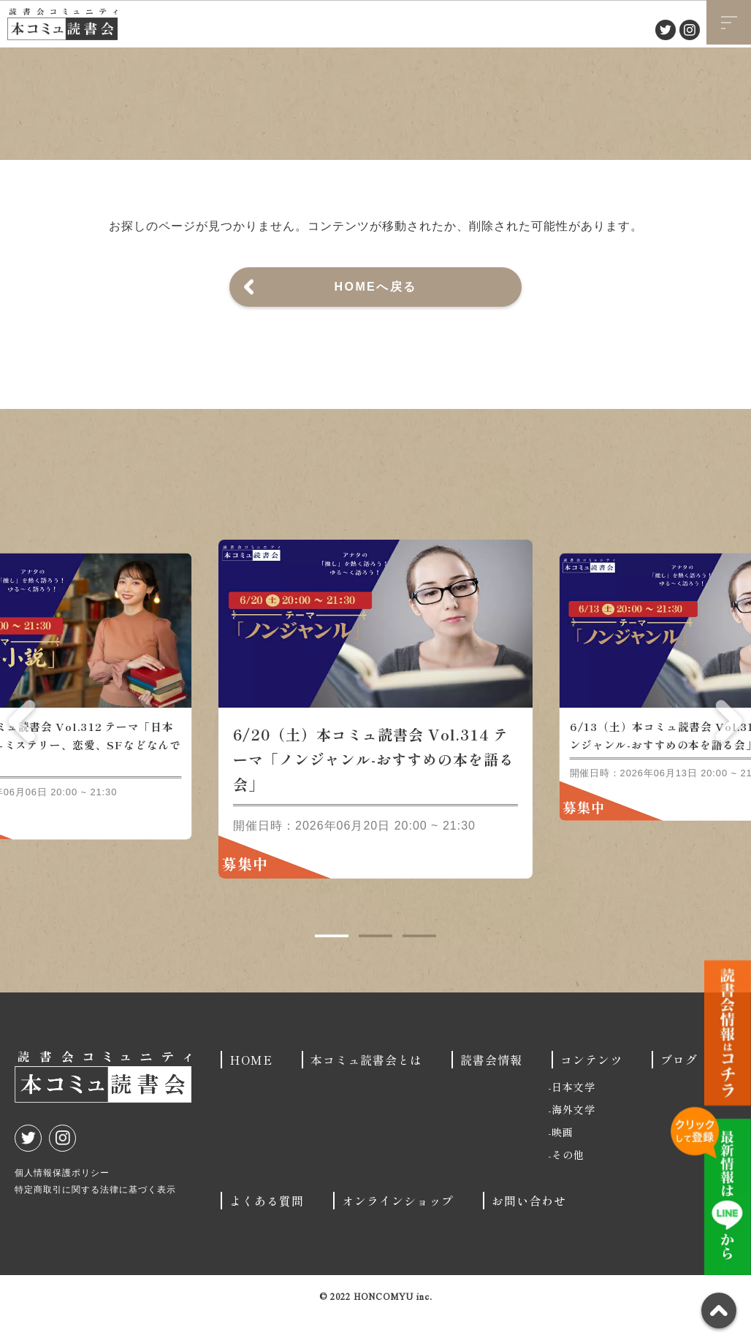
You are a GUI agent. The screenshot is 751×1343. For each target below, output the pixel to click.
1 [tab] (331, 961)
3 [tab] (419, 961)
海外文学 (573, 1135)
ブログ (679, 1085)
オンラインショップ (398, 1226)
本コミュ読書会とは (366, 1085)
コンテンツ (591, 1085)
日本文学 (573, 1112)
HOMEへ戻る (376, 286)
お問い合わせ (529, 1226)
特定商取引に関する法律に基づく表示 (95, 1215)
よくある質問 (266, 1226)
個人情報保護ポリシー (62, 1198)
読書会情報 (491, 1085)
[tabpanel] (375, 734)
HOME (250, 1085)
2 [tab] (375, 961)
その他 (568, 1180)
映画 (562, 1157)
